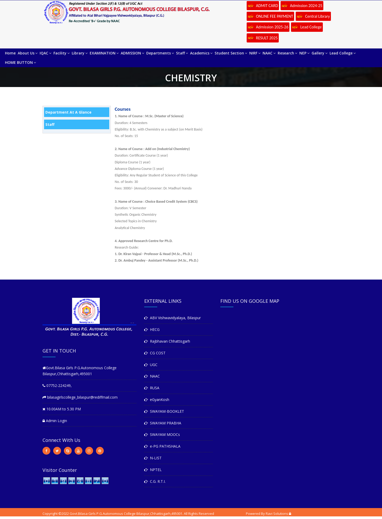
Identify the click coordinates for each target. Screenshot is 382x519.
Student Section (231, 53)
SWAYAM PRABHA (162, 423)
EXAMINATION (104, 53)
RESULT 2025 (263, 38)
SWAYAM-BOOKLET (164, 411)
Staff (182, 53)
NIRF (254, 53)
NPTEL (153, 469)
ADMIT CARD (263, 6)
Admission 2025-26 (268, 27)
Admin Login (55, 420)
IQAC (45, 53)
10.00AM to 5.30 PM (62, 408)
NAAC (269, 53)
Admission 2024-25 (302, 6)
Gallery (320, 53)
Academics (201, 53)
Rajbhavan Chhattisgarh (167, 341)
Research (287, 53)
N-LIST (153, 457)
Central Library (313, 17)
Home (10, 53)
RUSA (151, 387)
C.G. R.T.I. (155, 481)
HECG (152, 329)
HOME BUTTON (20, 62)
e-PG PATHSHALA (162, 446)
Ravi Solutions (277, 513)
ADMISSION (132, 53)
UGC (150, 364)
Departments (160, 53)
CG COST (155, 352)
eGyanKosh (156, 399)
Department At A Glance (68, 112)
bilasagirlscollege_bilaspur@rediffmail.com (80, 397)
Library (80, 53)
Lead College (307, 27)
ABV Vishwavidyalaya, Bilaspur (172, 317)
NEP (304, 53)
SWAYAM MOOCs (162, 434)
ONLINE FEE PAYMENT (270, 17)
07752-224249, (57, 385)
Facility (61, 53)
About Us (28, 53)
